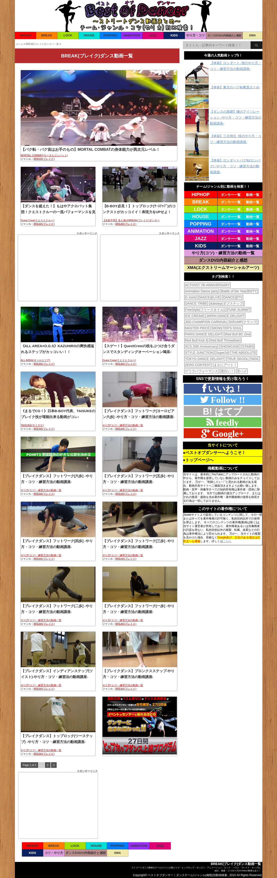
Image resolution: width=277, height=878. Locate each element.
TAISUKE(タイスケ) (32, 425)
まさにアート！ (225, 365)
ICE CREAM (194, 316)
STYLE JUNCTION (199, 353)
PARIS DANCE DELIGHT (203, 334)
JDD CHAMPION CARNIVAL (206, 322)
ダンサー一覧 (231, 195)
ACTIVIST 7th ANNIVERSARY (207, 285)
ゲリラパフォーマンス (201, 371)
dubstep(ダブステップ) (227, 303)
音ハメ (242, 371)
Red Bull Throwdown (225, 340)
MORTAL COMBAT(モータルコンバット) (44, 155)
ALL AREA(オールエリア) (35, 360)
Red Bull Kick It (196, 340)
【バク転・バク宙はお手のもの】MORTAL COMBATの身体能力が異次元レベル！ (90, 149)
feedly (226, 422)
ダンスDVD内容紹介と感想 (223, 260)
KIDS (174, 35)
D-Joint (190, 297)
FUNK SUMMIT (238, 309)
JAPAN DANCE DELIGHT (225, 316)
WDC (255, 359)
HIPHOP (25, 35)
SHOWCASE (229, 346)
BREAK (46, 35)
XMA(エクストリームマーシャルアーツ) (223, 267)
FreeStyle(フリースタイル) (205, 309)
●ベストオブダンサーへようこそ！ (214, 452)
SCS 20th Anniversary (201, 346)
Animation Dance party (202, 291)
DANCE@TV (232, 297)
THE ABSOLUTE (243, 353)
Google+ (226, 433)
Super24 (222, 353)
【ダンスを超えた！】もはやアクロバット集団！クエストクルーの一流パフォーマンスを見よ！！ (58, 212)
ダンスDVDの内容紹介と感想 (224, 35)
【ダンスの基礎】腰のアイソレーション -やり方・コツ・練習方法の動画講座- (236, 117)
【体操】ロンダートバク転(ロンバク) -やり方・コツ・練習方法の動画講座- (235, 166)
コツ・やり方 (54, 853)
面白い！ (227, 371)
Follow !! (226, 399)
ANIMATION (131, 35)
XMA (252, 35)
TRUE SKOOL (237, 359)
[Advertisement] (57, 268)
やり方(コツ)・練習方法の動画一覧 (122, 425)
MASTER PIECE (197, 328)
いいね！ (224, 388)
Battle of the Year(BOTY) (239, 291)
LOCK (68, 35)
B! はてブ (223, 411)
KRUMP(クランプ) (244, 322)
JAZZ (153, 35)
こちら (227, 541)
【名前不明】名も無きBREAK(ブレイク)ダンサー (131, 220)
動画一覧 (252, 195)
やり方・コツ (195, 35)
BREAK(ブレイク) (44, 158)
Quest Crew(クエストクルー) (37, 220)
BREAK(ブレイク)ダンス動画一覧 (236, 864)
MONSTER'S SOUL (227, 328)
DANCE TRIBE (196, 303)
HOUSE (89, 35)
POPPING (110, 35)
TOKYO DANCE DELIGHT (204, 359)
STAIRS (248, 346)
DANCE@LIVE (209, 297)
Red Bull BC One (238, 334)
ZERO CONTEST (198, 365)
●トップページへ (198, 460)
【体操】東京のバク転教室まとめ (235, 87)
